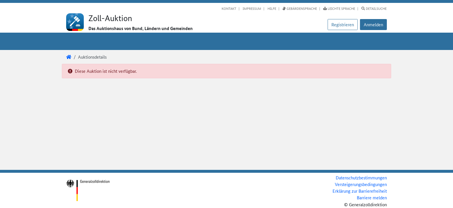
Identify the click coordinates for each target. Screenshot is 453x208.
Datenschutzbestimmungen (361, 177)
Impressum (251, 8)
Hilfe (271, 8)
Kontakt (229, 8)
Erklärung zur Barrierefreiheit (360, 191)
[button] (373, 24)
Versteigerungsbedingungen (361, 184)
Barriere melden (372, 197)
